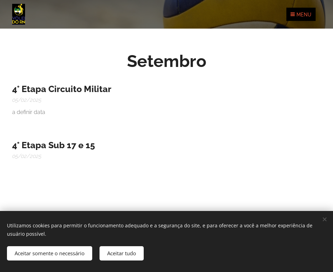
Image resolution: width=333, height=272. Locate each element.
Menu (301, 14)
